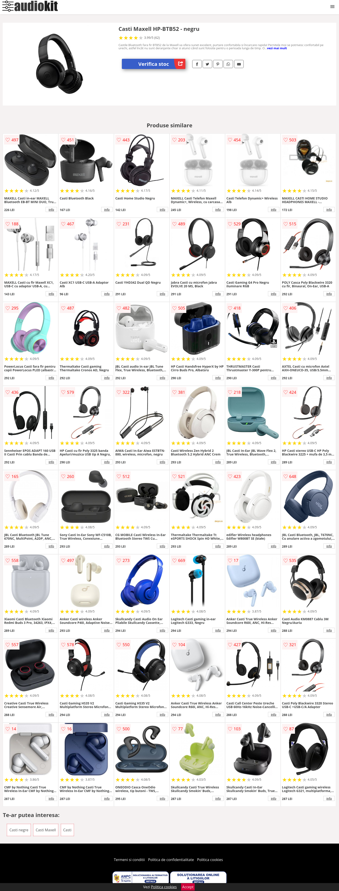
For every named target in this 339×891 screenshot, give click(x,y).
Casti (67, 829)
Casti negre (18, 829)
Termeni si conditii (129, 859)
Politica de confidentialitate (171, 859)
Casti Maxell (46, 829)
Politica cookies (210, 859)
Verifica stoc (161, 64)
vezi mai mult (277, 48)
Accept (188, 886)
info (51, 209)
